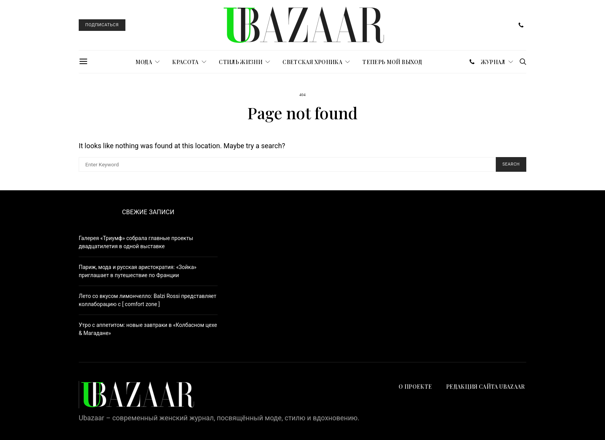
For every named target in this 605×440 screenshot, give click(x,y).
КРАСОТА (185, 62)
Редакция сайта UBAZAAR (486, 386)
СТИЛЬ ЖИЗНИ (240, 62)
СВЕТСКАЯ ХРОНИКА (312, 62)
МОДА (143, 62)
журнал (493, 62)
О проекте (415, 386)
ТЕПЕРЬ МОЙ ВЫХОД (392, 62)
